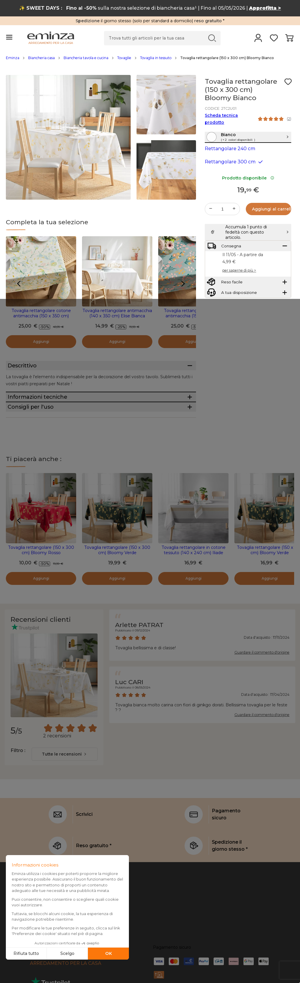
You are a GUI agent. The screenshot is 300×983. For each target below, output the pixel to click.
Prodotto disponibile (248, 190)
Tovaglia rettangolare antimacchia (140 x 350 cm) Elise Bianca (117, 313)
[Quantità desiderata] (222, 221)
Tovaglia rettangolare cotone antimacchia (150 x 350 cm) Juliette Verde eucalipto (193, 316)
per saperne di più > (239, 297)
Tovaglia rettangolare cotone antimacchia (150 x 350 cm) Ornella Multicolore (41, 316)
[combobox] (65, 787)
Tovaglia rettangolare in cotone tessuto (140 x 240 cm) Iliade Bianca (193, 585)
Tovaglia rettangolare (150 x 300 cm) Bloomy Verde (117, 583)
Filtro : (18, 783)
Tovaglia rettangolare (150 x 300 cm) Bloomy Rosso (41, 583)
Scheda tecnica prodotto (221, 119)
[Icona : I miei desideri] (288, 81)
